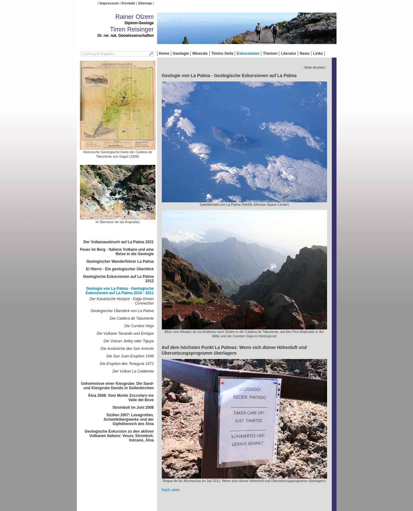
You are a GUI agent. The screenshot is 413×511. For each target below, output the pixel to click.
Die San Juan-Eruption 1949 (130, 356)
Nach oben (171, 490)
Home (164, 53)
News (304, 53)
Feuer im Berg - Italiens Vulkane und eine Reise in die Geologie (117, 251)
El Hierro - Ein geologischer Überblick (120, 269)
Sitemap (145, 3)
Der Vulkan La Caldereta (133, 371)
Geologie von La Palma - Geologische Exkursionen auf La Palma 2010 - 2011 (120, 290)
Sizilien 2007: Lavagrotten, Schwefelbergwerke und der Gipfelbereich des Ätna (129, 419)
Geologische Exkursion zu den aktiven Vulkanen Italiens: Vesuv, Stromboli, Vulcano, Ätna (119, 435)
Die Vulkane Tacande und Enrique (125, 333)
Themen (270, 53)
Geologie (181, 53)
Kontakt (128, 3)
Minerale (200, 53)
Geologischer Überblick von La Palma (122, 311)
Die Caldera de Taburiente (132, 318)
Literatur (288, 53)
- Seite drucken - (314, 67)
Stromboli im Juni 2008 (133, 407)
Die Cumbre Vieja (139, 326)
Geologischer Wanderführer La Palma (120, 261)
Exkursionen (248, 53)
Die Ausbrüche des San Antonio (127, 348)
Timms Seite (222, 53)
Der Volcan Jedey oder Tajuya (129, 341)
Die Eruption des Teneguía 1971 (127, 364)
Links (318, 53)
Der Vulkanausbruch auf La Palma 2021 (118, 242)
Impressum (109, 3)
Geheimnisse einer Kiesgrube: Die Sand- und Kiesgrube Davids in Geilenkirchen (117, 385)
